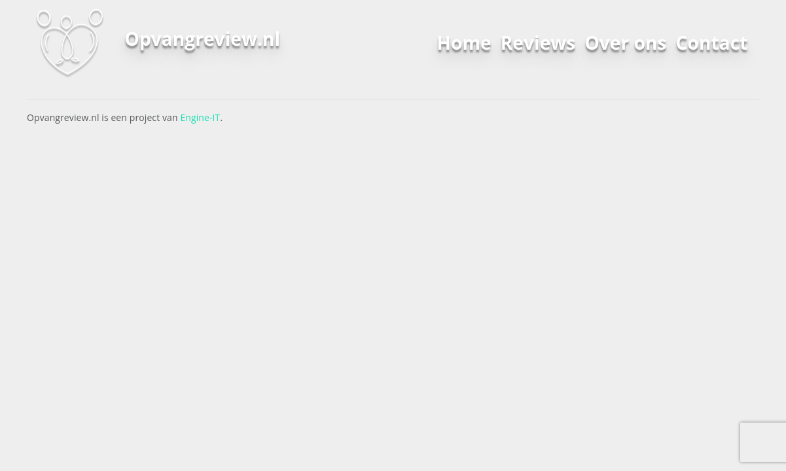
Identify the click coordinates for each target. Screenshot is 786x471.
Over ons (625, 42)
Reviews (538, 42)
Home (464, 42)
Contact (712, 42)
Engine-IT (200, 117)
